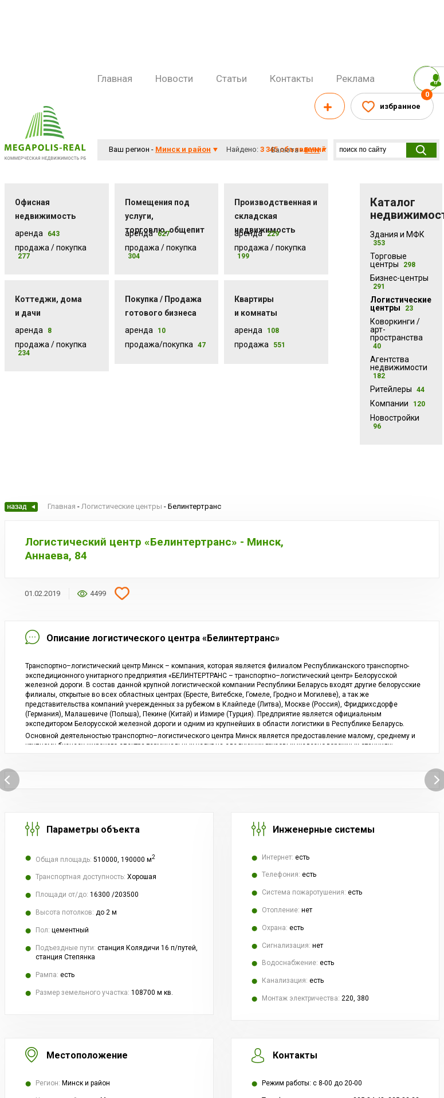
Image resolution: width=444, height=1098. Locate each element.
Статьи (231, 78)
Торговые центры (392, 260)
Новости (174, 78)
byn (312, 150)
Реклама (355, 78)
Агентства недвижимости (398, 367)
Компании (397, 403)
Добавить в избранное (122, 594)
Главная (114, 78)
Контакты (291, 78)
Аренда (29, 233)
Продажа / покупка (161, 247)
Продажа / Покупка (51, 247)
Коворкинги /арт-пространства (396, 333)
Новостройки (394, 421)
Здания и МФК (397, 238)
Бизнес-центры (399, 282)
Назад (21, 507)
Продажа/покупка (159, 344)
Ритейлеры (397, 389)
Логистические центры (400, 303)
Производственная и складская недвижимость (275, 216)
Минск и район (183, 149)
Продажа (251, 344)
